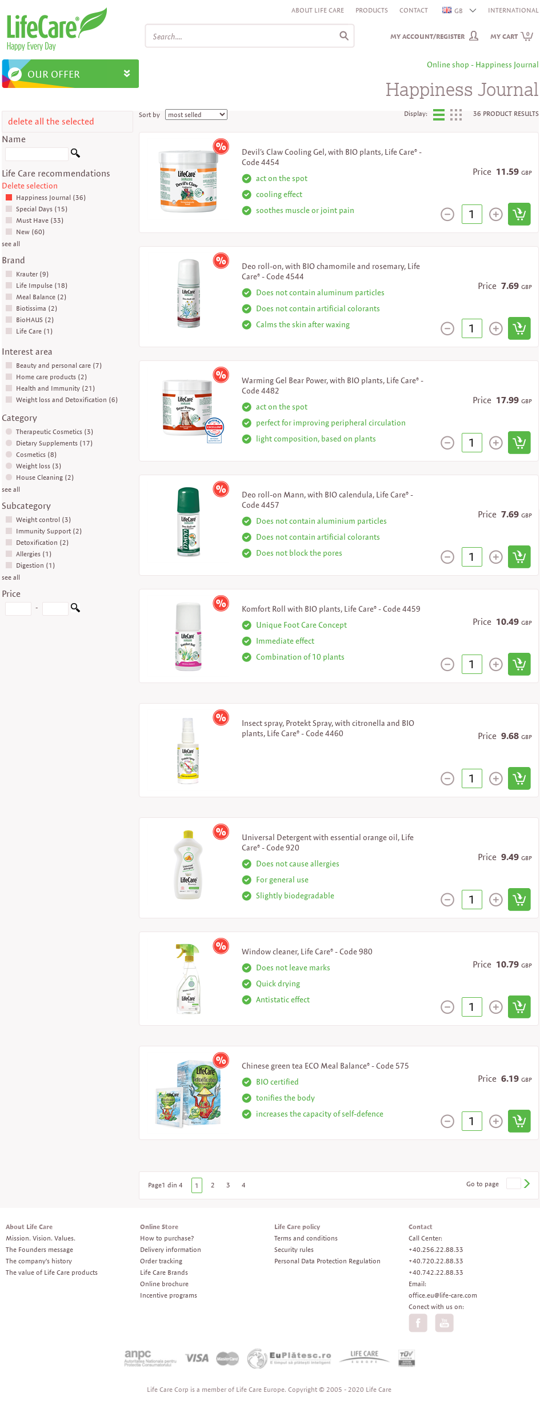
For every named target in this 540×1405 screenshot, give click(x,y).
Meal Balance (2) (36, 296)
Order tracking (161, 1261)
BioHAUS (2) (29, 319)
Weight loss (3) (33, 465)
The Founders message (39, 1249)
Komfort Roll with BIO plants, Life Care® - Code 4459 (331, 609)
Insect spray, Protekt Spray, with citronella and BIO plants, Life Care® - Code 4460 (328, 728)
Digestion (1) (30, 565)
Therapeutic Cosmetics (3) (49, 431)
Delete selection (30, 185)
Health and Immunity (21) (50, 388)
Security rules (294, 1249)
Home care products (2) (46, 376)
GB (453, 10)
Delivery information (170, 1249)
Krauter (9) (27, 274)
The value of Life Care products (52, 1272)
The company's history (39, 1261)
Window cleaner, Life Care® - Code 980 (307, 951)
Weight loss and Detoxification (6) (61, 399)
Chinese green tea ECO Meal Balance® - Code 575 (325, 1066)
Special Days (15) (36, 208)
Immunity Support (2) (43, 531)
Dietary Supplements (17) (49, 443)
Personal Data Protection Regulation (327, 1261)
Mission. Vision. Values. (40, 1238)
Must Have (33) (34, 220)
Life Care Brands (164, 1272)
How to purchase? (167, 1238)
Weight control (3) (38, 519)
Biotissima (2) (31, 308)
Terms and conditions (306, 1238)
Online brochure (164, 1283)
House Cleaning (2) (39, 477)
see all (11, 243)
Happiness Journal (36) (45, 197)
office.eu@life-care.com (443, 1295)
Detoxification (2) (37, 542)
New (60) (25, 231)
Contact (413, 10)
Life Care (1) (29, 331)
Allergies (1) (28, 553)
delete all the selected (51, 121)
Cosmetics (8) (31, 454)
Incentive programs (168, 1295)
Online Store (159, 1226)
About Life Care (317, 10)
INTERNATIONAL (513, 10)
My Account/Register (427, 36)
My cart (512, 36)
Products (371, 10)
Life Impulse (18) (36, 285)
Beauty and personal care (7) (53, 365)
